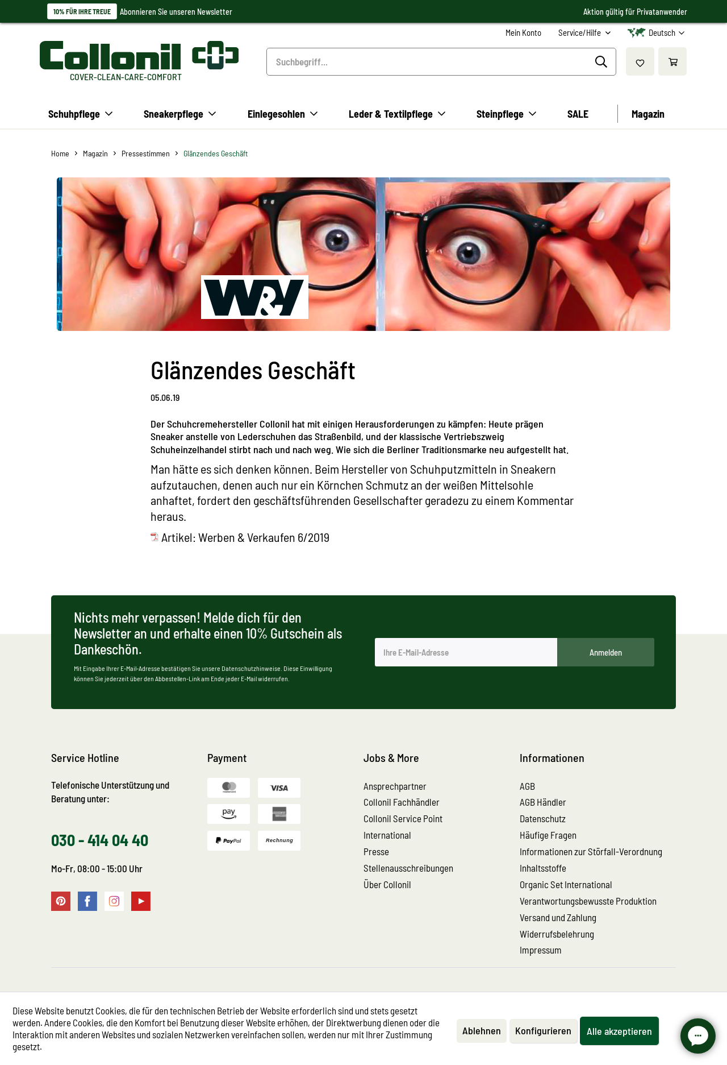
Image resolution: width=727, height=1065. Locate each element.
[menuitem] (523, 33)
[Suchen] (603, 62)
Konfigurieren (543, 1030)
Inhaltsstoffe (543, 867)
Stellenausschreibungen (408, 867)
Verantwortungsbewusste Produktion (588, 900)
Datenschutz (543, 818)
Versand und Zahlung (558, 917)
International (387, 834)
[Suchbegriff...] (441, 62)
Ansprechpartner (395, 786)
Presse (376, 851)
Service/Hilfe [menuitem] (580, 32)
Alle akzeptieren (619, 1031)
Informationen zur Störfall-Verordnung (591, 851)
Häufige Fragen (548, 834)
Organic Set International (566, 884)
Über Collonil (387, 884)
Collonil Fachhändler (402, 801)
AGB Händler (543, 801)
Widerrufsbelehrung (557, 933)
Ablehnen (481, 1030)
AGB (527, 786)
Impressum (541, 949)
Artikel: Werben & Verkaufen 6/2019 (245, 536)
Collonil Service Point (403, 818)
